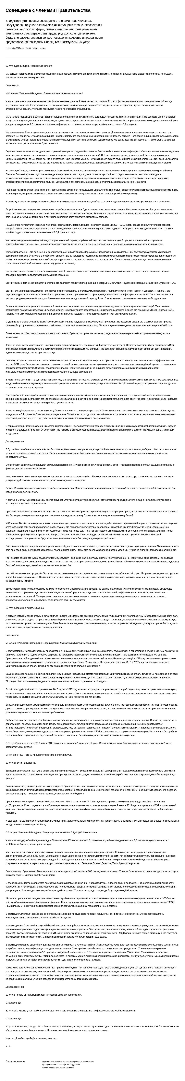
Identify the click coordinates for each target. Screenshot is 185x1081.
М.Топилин (11, 643)
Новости (66, 1062)
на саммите (11, 457)
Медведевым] (151, 616)
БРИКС (22, 457)
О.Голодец (11, 832)
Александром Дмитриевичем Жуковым (85, 708)
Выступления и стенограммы (81, 1062)
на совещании (139, 283)
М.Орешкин (11, 93)
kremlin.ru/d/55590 (67, 1068)
